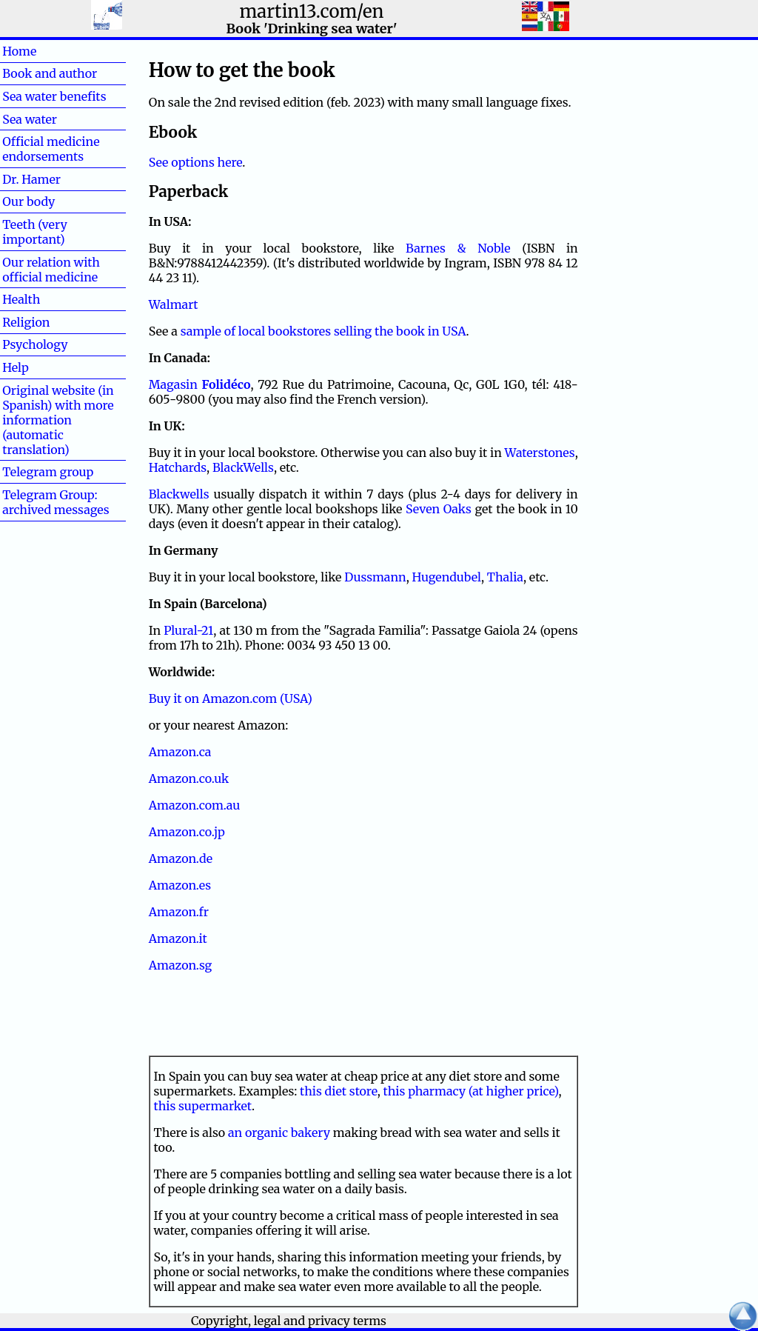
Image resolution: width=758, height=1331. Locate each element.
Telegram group (47, 471)
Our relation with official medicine (51, 269)
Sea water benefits (54, 96)
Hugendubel (446, 577)
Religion (26, 322)
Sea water (29, 119)
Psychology (34, 344)
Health (45, 299)
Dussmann (375, 577)
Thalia (505, 577)
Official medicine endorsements (50, 149)
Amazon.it (178, 938)
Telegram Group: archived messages (55, 502)
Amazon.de (180, 858)
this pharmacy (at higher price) (471, 1091)
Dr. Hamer (31, 179)
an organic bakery (279, 1132)
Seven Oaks (439, 508)
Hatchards (178, 467)
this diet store (339, 1091)
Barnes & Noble (458, 248)
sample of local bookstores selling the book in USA (323, 331)
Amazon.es (180, 885)
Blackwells (179, 494)
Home (43, 51)
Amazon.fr (179, 911)
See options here (196, 162)
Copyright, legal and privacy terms (288, 1320)
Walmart (173, 304)
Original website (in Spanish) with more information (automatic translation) (58, 420)
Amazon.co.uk (189, 778)
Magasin (200, 384)
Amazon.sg (180, 965)
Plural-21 (188, 630)
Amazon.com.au (195, 805)
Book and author (49, 73)
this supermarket (203, 1105)
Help (39, 367)
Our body (28, 201)
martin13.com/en (312, 11)
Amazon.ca (180, 751)
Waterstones (540, 452)
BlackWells (243, 467)
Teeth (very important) (34, 232)
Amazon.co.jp (187, 831)
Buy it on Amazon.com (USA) (230, 698)
